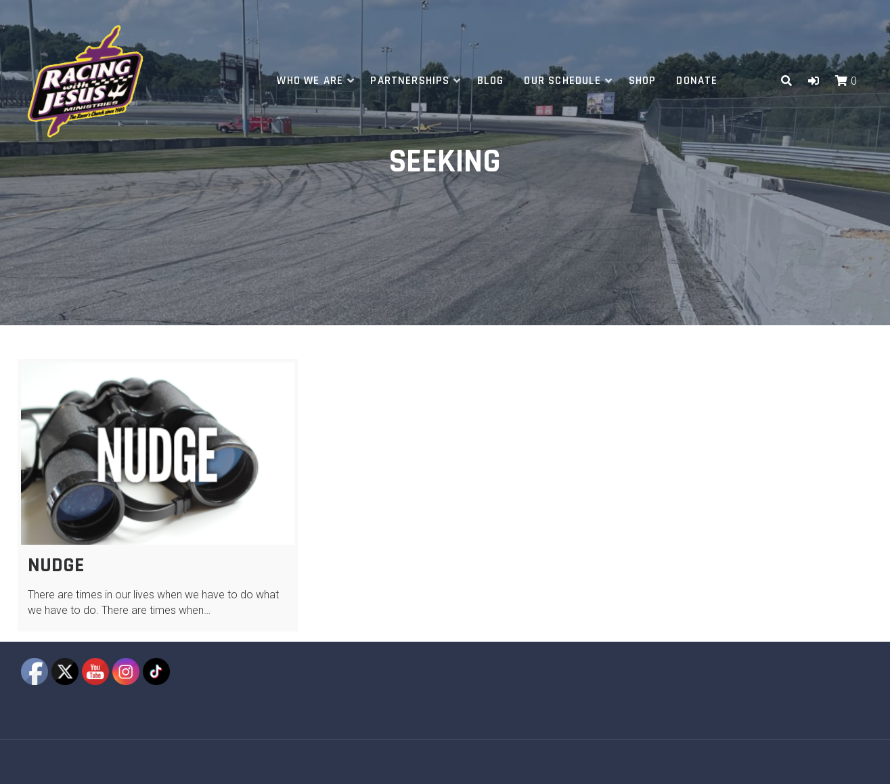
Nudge (56, 565)
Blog (490, 80)
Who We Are (310, 80)
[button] (813, 81)
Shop (643, 80)
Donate (696, 80)
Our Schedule (562, 80)
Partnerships (409, 80)
